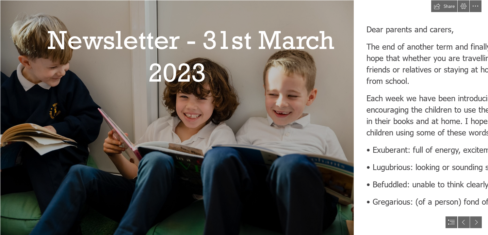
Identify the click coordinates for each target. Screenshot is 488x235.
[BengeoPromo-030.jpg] (176, 117)
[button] (444, 6)
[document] (244, 117)
